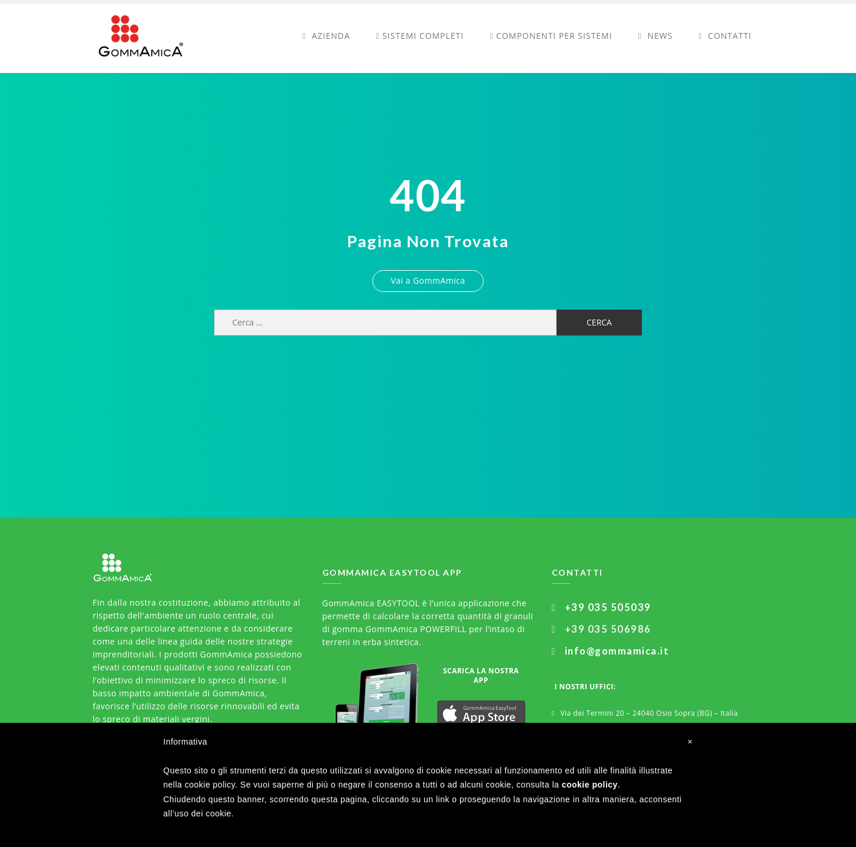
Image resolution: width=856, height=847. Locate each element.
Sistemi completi (420, 35)
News (655, 35)
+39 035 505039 (608, 607)
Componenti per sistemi (550, 35)
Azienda (326, 35)
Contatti (725, 35)
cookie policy (590, 784)
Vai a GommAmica (428, 280)
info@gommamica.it (617, 651)
